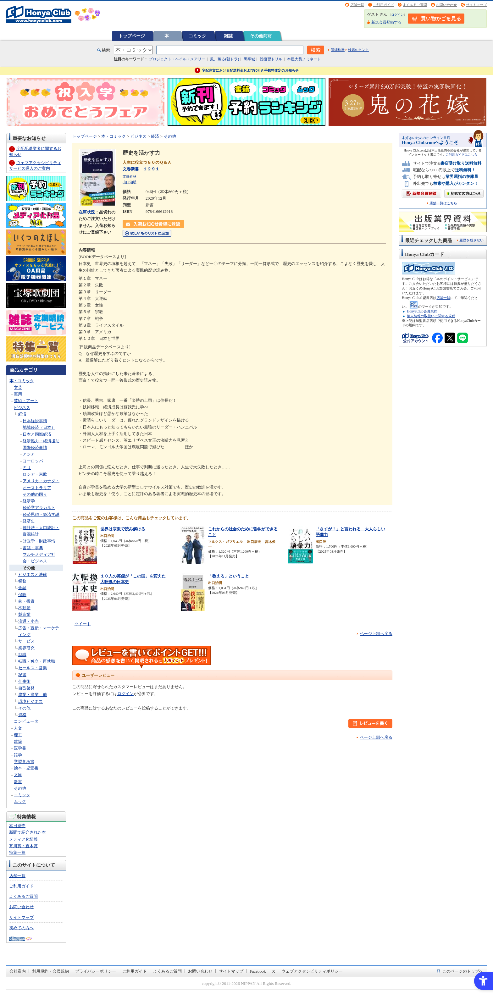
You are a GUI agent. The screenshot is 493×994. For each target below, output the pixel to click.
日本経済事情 (35, 420)
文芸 (18, 387)
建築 (18, 741)
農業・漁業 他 (32, 694)
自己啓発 (26, 688)
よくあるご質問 (415, 5)
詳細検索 (338, 50)
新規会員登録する (386, 22)
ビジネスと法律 (32, 574)
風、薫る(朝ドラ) (224, 59)
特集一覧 (17, 852)
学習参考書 (24, 761)
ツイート (83, 623)
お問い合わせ (446, 5)
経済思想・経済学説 (41, 514)
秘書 (22, 674)
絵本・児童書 (26, 768)
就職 (22, 654)
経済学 (29, 501)
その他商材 (261, 35)
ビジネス (22, 407)
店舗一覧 (357, 5)
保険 (22, 594)
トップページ (132, 35)
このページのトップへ (462, 971)
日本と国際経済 (37, 434)
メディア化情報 (23, 839)
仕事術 (24, 681)
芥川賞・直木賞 (23, 845)
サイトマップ (476, 5)
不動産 (24, 607)
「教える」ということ (228, 576)
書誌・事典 (33, 547)
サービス (26, 641)
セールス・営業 (32, 667)
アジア (29, 454)
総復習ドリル (271, 59)
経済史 (29, 521)
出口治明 (129, 182)
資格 (22, 714)
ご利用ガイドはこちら (461, 154)
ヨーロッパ (33, 461)
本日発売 (17, 825)
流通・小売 (28, 621)
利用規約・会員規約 (50, 971)
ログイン (397, 14)
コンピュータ (26, 721)
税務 (22, 581)
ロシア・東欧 (35, 474)
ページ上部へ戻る (376, 633)
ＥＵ (27, 467)
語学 (18, 755)
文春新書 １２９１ (141, 169)
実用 (18, 394)
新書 (18, 781)
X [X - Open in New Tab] (273, 971)
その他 (29, 568)
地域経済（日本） (39, 427)
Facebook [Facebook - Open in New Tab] (258, 971)
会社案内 (17, 971)
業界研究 (26, 648)
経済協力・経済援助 (41, 441)
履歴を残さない (471, 240)
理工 (18, 734)
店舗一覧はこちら (443, 203)
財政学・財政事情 (39, 541)
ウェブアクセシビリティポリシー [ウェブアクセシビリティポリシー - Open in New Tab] (312, 971)
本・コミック (21, 380)
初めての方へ (21, 927)
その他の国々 (35, 494)
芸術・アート (26, 400)
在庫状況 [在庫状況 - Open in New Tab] (87, 212)
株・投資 (26, 601)
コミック (197, 35)
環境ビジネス (30, 701)
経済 (22, 414)
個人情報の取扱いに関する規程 (431, 316)
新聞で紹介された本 (27, 832)
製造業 (24, 614)
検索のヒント (358, 50)
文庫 (18, 774)
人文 (18, 728)
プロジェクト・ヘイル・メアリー (177, 59)
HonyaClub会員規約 (422, 311)
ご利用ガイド (383, 5)
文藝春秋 (129, 176)
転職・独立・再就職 (36, 661)
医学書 (20, 748)
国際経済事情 (35, 447)
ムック (20, 801)
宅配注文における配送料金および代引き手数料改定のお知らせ (250, 70)
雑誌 (228, 35)
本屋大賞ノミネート (304, 59)
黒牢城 (249, 59)
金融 (22, 587)
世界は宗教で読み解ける (122, 529)
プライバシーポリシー (95, 971)
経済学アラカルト (39, 507)
